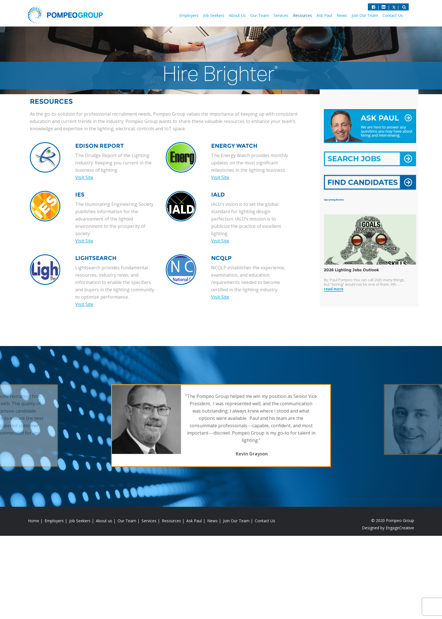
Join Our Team (365, 15)
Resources (302, 15)
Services (280, 15)
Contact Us (393, 15)
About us (104, 520)
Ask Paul (324, 15)
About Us (237, 15)
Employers (188, 15)
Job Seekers (213, 15)
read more (333, 289)
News (342, 15)
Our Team (259, 15)
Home (33, 520)
